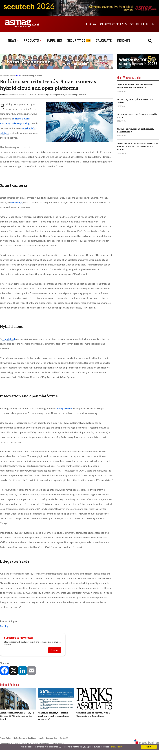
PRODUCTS (32, 40)
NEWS (13, 40)
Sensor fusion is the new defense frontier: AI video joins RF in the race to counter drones (137, 146)
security (82, 94)
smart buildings (71, 94)
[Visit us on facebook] (86, 23)
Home (11, 76)
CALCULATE (104, 40)
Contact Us (64, 738)
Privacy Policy (5, 738)
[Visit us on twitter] (90, 24)
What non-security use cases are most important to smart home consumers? (53, 716)
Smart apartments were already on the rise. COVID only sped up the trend (17, 716)
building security (57, 94)
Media (41, 738)
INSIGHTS (124, 40)
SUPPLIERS (54, 40)
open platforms (64, 408)
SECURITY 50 (76, 40)
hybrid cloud (8, 338)
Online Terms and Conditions (24, 738)
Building (4, 626)
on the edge (16, 202)
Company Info (51, 738)
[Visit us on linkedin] (94, 23)
